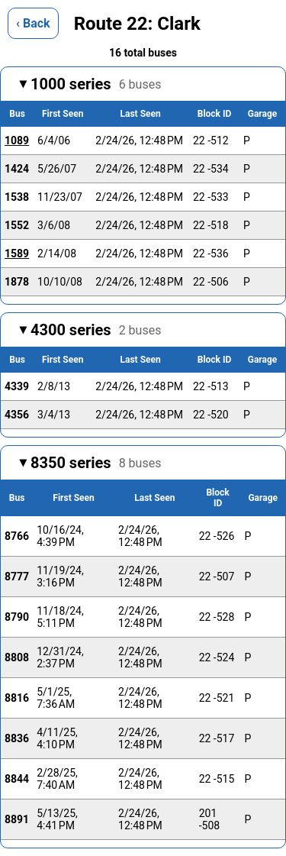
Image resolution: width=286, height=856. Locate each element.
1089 (17, 140)
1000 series (96, 84)
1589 (17, 253)
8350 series (96, 463)
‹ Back (33, 23)
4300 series (96, 330)
